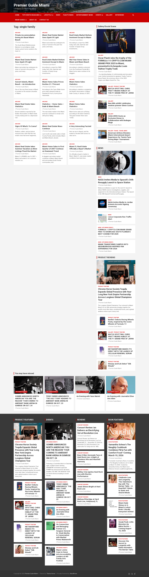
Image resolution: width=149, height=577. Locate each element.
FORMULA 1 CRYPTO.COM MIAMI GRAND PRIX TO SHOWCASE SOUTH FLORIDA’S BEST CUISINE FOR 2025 (115, 231)
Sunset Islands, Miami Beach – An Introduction (25, 83)
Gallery (100, 55)
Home (17, 15)
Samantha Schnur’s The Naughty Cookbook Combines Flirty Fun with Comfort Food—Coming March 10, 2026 (120, 450)
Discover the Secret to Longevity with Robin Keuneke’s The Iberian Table (125, 545)
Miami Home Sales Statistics (77, 83)
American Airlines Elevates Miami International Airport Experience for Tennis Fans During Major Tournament (119, 136)
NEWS (58, 15)
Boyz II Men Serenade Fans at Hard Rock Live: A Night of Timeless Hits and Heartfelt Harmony (89, 458)
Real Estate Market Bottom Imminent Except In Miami (80, 36)
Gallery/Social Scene (107, 26)
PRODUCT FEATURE (119, 86)
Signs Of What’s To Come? (26, 126)
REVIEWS (81, 420)
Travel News (123, 130)
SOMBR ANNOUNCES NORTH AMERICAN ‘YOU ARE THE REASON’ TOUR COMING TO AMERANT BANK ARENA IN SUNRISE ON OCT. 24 (27, 401)
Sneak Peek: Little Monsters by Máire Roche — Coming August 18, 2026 (126, 526)
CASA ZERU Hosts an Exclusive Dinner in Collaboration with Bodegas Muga (119, 119)
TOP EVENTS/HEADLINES (31, 15)
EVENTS (98, 15)
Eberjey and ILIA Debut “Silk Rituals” (119, 365)
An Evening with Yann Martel (88, 396)
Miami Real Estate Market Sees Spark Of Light (52, 36)
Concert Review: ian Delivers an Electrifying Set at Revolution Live (88, 430)
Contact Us (44, 20)
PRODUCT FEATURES (24, 420)
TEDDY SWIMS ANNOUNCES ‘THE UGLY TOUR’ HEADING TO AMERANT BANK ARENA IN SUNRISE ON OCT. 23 (58, 399)
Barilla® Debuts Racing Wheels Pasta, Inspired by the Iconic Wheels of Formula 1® (121, 322)
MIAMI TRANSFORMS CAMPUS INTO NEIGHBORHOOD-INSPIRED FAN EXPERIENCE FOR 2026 (113, 246)
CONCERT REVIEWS (82, 425)
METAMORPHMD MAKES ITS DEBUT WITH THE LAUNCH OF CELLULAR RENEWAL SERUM (120, 351)
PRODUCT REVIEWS (106, 257)
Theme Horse (51, 573)
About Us (33, 20)
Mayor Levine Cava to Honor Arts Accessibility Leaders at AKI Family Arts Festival (63, 555)
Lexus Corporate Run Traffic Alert (120, 218)
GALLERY (109, 15)
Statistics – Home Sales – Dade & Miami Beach (53, 105)
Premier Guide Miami (31, 5)
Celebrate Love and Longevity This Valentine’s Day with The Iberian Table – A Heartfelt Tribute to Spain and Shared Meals (125, 485)
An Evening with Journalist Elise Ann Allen (62, 512)
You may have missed (24, 373)
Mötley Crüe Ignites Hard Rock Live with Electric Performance (90, 474)
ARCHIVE (17, 32)
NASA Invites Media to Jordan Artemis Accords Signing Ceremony (120, 204)
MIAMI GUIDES (20, 20)
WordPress (73, 573)
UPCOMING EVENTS (107, 227)
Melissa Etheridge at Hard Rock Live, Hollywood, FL (88, 500)
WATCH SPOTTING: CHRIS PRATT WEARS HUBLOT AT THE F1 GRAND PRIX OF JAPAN (121, 90)
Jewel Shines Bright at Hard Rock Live (88, 488)
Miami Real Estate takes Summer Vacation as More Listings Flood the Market (26, 148)
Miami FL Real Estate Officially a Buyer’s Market (80, 147)
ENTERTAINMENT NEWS (84, 15)
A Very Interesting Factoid (80, 126)
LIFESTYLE (48, 15)
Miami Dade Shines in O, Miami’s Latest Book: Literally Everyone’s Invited (125, 507)
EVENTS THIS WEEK (82, 391)
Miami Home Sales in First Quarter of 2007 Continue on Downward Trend (53, 148)
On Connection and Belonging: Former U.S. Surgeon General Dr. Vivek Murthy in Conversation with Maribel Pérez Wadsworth (63, 532)
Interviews (119, 15)
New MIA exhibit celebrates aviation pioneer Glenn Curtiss (120, 104)
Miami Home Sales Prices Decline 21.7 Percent (53, 83)
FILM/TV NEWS (68, 15)
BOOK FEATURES (115, 420)
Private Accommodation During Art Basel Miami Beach (25, 37)
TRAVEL (116, 130)
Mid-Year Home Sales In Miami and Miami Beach (79, 61)
